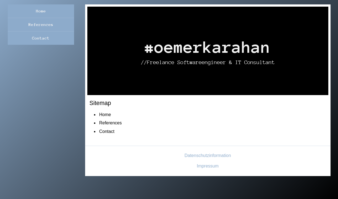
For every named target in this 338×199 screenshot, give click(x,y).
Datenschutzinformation (207, 155)
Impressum (208, 166)
